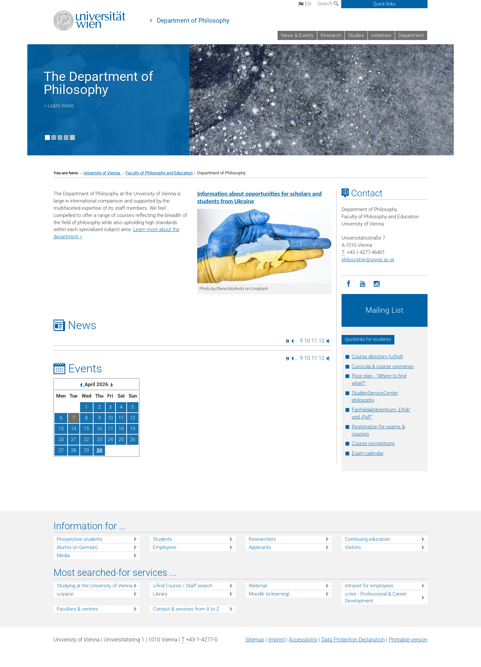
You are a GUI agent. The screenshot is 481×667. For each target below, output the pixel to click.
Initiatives (381, 35)
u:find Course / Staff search (182, 586)
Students (162, 539)
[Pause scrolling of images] (72, 137)
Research (331, 35)
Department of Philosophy (193, 20)
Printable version (408, 640)
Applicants (260, 547)
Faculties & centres (77, 609)
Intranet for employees (369, 586)
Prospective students (79, 539)
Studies (356, 35)
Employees (165, 547)
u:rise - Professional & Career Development (376, 597)
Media (63, 556)
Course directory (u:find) (377, 357)
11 (314, 341)
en (305, 4)
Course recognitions (373, 443)
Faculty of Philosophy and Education (159, 172)
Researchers (262, 539)
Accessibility (303, 640)
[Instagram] (377, 284)
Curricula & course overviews (383, 366)
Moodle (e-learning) (269, 594)
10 (307, 341)
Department (411, 35)
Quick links (384, 4)
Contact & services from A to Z (186, 609)
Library (160, 594)
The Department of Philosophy (98, 83)
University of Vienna (102, 172)
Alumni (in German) (77, 547)
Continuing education (367, 539)
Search (328, 4)
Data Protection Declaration (353, 640)
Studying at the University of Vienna (95, 586)
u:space (65, 594)
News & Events (297, 35)
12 (321, 341)
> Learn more (58, 106)
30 (99, 450)
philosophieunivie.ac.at (368, 260)
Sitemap (254, 640)
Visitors (353, 547)
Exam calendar (368, 453)
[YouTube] (363, 284)
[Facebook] (349, 284)
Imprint (276, 640)
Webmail (258, 586)
